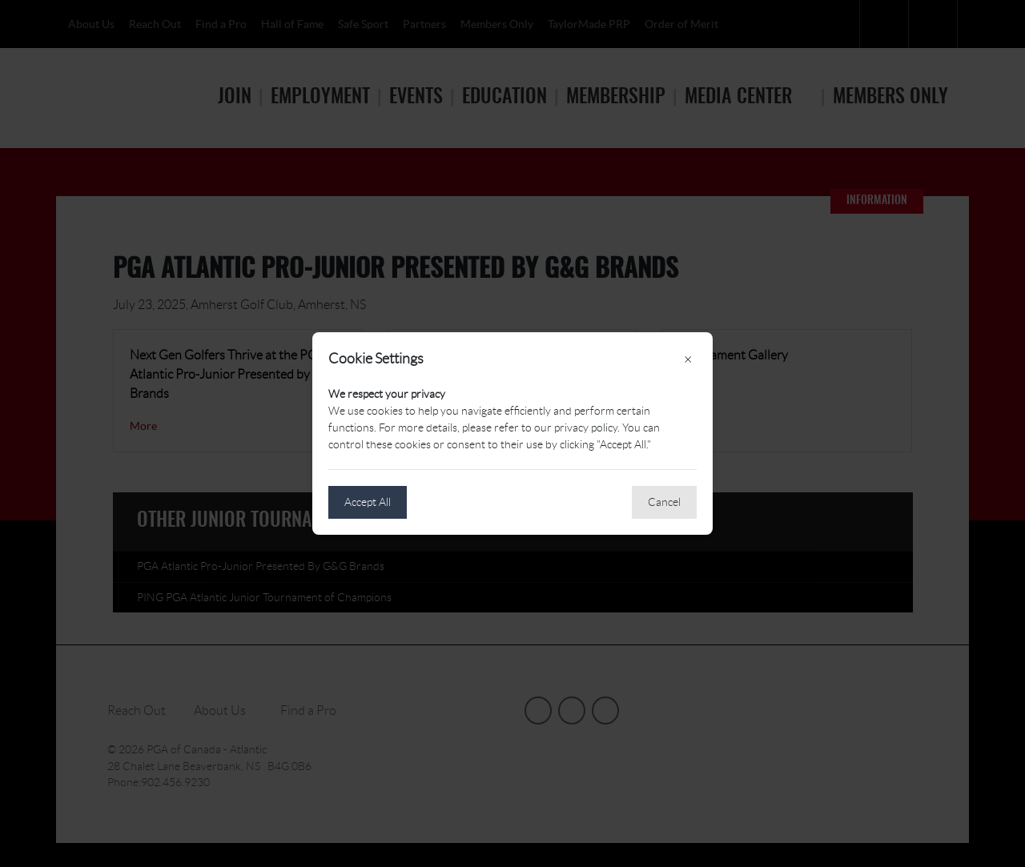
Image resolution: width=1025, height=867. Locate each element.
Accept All (367, 502)
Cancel (664, 502)
